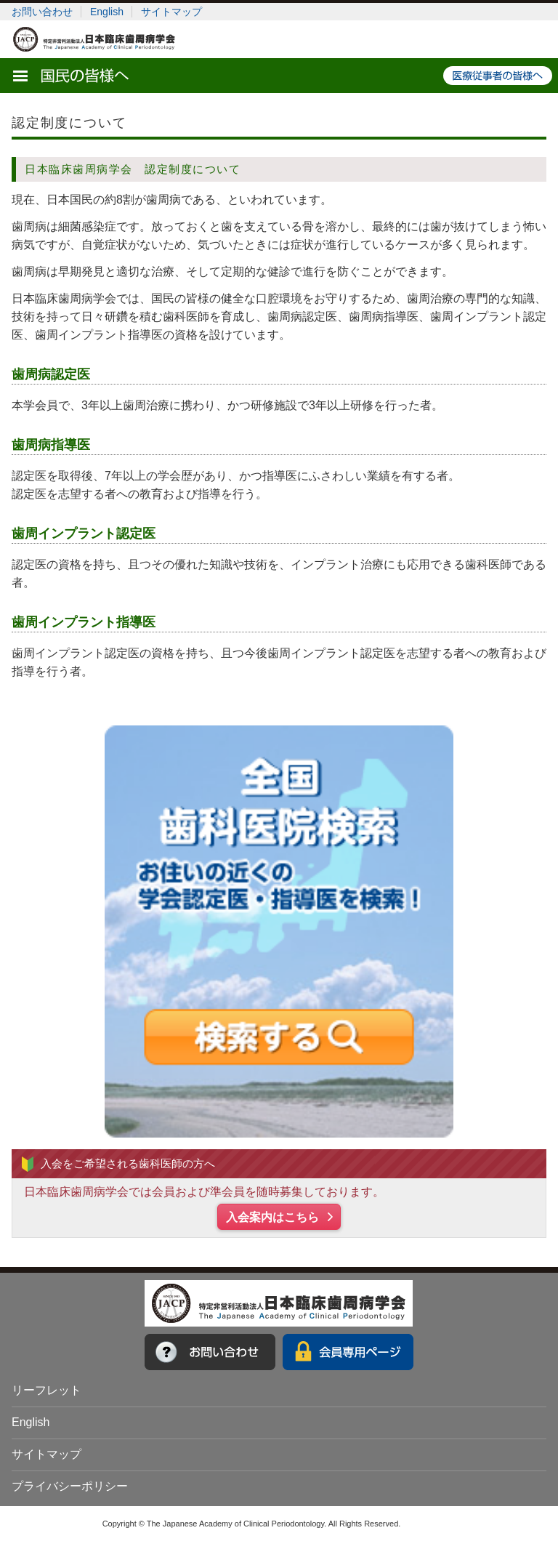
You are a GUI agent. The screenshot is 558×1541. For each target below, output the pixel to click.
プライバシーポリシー (70, 1486)
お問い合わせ (42, 11)
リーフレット (46, 1390)
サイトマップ (171, 11)
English (107, 11)
